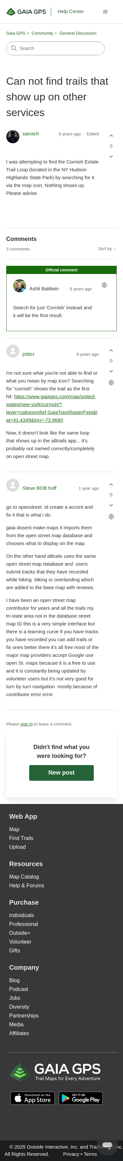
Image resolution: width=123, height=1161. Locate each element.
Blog (14, 980)
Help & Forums (26, 885)
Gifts (14, 950)
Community (42, 33)
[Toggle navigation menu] (105, 12)
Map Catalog (24, 876)
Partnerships (24, 1015)
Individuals (21, 915)
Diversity (19, 1007)
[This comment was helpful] (111, 350)
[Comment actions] (104, 285)
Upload (17, 847)
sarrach (31, 133)
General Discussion (77, 33)
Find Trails (21, 838)
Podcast (18, 989)
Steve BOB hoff (39, 488)
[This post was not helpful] (111, 156)
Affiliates (19, 1033)
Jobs (14, 998)
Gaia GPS (16, 33)
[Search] (55, 48)
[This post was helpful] (111, 136)
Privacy (71, 1154)
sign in (26, 724)
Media (16, 1024)
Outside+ (19, 933)
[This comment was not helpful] (111, 371)
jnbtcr (29, 354)
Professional (23, 924)
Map (14, 829)
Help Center (71, 11)
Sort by (107, 249)
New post (61, 772)
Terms (90, 1154)
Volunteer (20, 942)
